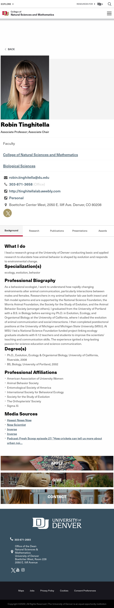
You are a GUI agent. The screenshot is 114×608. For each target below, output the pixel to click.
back (9, 49)
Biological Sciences (19, 165)
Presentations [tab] (79, 230)
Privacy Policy (47, 590)
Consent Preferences (85, 590)
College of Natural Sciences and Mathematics (40, 154)
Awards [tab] (103, 230)
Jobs (32, 590)
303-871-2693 (23, 539)
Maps (21, 590)
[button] (85, 4)
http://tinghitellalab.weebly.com (35, 190)
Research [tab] (34, 230)
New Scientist (16, 425)
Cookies (64, 590)
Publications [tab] (57, 230)
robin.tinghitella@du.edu (29, 177)
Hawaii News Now (19, 420)
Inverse (12, 429)
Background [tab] (11, 230)
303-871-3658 (21, 184)
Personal (16, 197)
